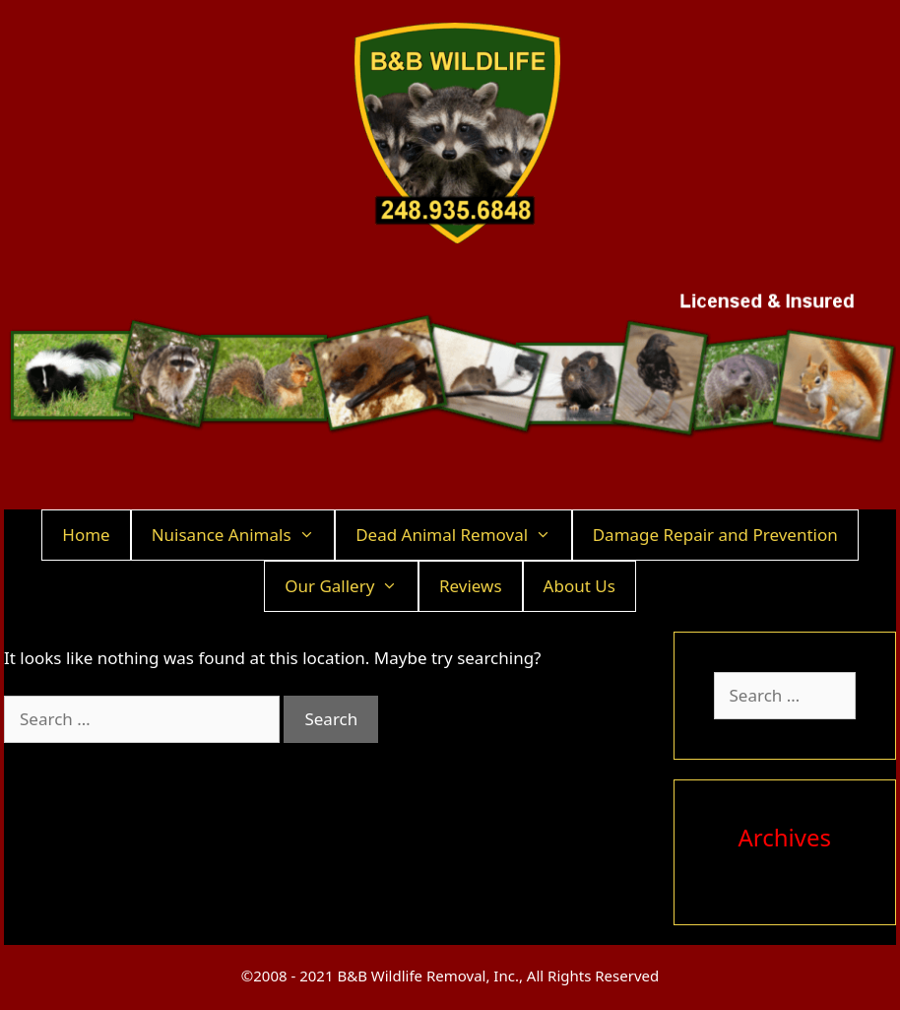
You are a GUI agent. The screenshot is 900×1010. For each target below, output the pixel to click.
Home (85, 534)
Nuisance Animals (243, 535)
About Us (579, 585)
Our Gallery (351, 586)
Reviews (470, 585)
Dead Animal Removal (463, 535)
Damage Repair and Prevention (715, 534)
